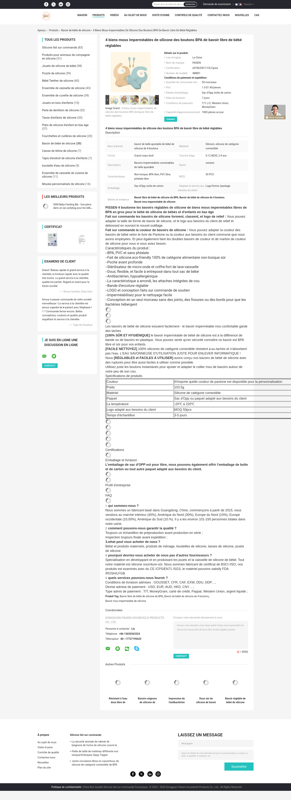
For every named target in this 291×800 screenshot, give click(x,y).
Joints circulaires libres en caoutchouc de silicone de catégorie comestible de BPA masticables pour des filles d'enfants (95, 763)
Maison (82, 15)
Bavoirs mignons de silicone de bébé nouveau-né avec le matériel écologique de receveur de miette (147, 700)
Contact (171, 119)
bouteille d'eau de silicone (58, 165)
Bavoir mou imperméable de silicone (125, 601)
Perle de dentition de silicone (60, 110)
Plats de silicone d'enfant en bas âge (65, 125)
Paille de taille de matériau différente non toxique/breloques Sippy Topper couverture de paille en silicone (95, 753)
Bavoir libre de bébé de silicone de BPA (141, 596)
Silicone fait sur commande (59, 47)
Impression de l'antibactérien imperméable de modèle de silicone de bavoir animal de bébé (176, 700)
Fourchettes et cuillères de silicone (64, 136)
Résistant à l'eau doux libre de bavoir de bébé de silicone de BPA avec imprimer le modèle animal (118, 700)
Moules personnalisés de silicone (63, 184)
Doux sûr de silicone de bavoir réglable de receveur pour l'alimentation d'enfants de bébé (206, 700)
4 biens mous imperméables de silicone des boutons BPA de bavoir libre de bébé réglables (131, 112)
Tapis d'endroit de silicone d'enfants (65, 158)
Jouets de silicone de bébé (59, 66)
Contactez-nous (218, 15)
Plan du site (44, 767)
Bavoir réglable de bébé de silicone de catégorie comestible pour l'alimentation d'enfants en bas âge (235, 700)
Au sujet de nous (135, 15)
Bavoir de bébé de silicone (75, 30)
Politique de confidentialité (66, 787)
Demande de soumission (217, 4)
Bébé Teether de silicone (57, 80)
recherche (190, 4)
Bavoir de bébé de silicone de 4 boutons (186, 596)
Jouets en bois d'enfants (57, 103)
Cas (256, 15)
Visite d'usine (161, 15)
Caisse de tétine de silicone (59, 151)
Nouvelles (242, 15)
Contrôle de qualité (188, 15)
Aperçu (42, 30)
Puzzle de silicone (53, 73)
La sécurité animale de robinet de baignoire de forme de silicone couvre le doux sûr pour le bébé (94, 744)
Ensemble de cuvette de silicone (62, 95)
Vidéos (114, 15)
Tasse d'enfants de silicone (59, 117)
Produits (99, 15)
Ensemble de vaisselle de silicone (63, 88)
